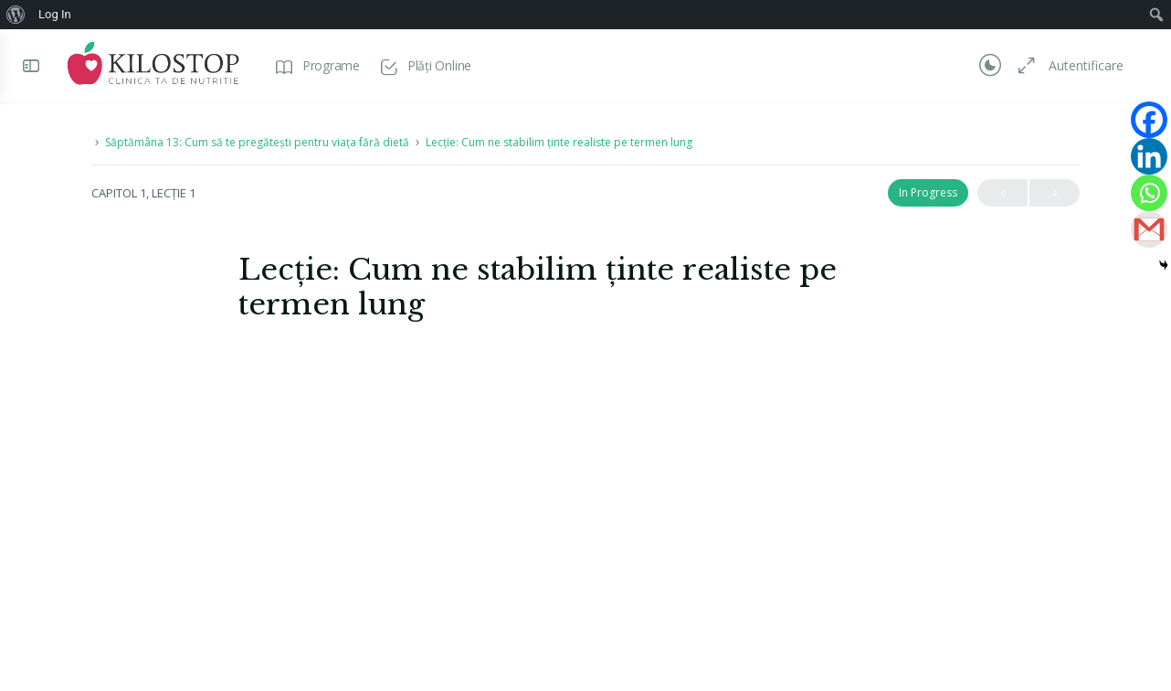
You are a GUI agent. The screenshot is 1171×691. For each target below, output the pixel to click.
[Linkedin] (1149, 156)
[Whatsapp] (1149, 193)
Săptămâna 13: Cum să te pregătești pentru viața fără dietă (257, 142)
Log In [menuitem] (54, 14)
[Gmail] (1149, 229)
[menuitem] (16, 14)
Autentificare (1086, 65)
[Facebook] (1149, 119)
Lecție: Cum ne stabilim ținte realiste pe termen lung (559, 142)
